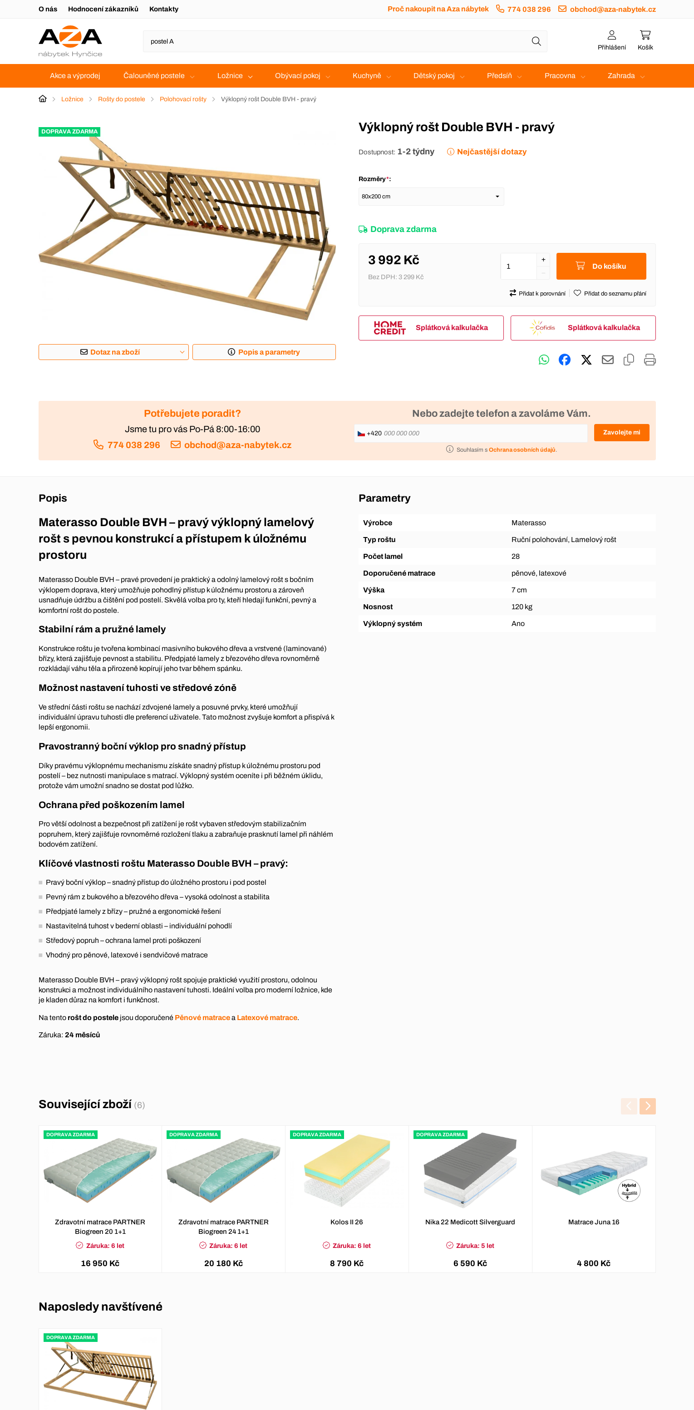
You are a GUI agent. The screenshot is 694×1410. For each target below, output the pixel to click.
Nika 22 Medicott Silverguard (470, 1222)
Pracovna (560, 75)
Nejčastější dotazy (492, 152)
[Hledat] (536, 41)
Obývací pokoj (297, 75)
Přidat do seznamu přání (615, 294)
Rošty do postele (121, 99)
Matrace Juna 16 (594, 1222)
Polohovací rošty (183, 99)
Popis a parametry (269, 352)
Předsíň (499, 75)
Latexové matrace (267, 1017)
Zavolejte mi (621, 432)
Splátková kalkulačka (452, 328)
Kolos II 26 (346, 1222)
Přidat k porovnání (542, 294)
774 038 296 (529, 9)
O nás (48, 9)
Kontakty (163, 9)
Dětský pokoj (434, 75)
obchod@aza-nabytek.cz (613, 9)
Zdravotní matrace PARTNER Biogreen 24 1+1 (223, 1226)
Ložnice (230, 75)
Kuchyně (367, 75)
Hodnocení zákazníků (103, 9)
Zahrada (621, 75)
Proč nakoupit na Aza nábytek (438, 9)
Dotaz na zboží (115, 352)
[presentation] (629, 1106)
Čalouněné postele (154, 75)
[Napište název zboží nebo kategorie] (345, 41)
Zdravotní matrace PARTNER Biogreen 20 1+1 (100, 1226)
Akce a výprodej (75, 75)
